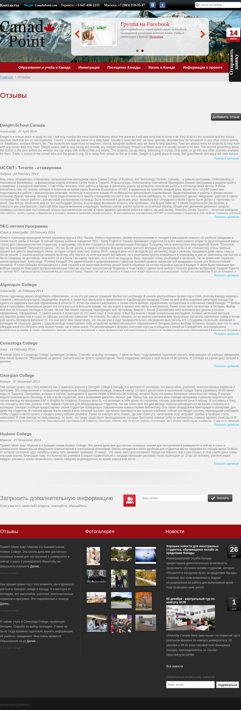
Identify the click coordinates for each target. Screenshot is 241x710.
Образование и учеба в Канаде (45, 67)
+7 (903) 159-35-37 (131, 5)
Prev (77, 34)
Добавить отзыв (226, 117)
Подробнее (156, 36)
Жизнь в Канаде (161, 67)
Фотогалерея (99, 531)
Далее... (35, 566)
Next (202, 34)
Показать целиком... (227, 158)
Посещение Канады (123, 67)
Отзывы (9, 531)
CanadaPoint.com (46, 5)
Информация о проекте (202, 67)
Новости (175, 531)
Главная (6, 77)
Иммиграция (89, 67)
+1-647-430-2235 (87, 5)
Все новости (174, 666)
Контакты (9, 5)
